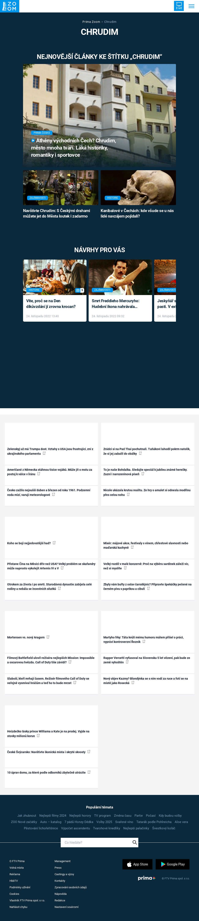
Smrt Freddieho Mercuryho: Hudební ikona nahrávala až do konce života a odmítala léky (117, 304)
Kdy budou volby (170, 816)
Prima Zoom (91, 21)
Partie (138, 816)
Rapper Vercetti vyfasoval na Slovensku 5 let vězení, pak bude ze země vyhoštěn (146, 660)
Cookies (14, 893)
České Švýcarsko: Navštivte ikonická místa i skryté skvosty (48, 752)
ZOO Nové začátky (24, 822)
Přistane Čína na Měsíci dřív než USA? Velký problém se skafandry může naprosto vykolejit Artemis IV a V (51, 566)
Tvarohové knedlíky (106, 828)
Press (58, 867)
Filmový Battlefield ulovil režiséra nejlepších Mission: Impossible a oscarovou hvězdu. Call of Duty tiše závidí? (51, 660)
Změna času (122, 816)
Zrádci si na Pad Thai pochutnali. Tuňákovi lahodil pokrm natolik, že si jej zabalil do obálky (146, 451)
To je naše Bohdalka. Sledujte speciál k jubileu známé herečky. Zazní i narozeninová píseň (145, 472)
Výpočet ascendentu (75, 828)
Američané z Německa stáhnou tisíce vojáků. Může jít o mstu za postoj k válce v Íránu (49, 472)
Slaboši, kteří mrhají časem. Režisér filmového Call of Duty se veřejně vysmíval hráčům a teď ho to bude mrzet (48, 681)
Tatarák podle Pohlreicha (154, 822)
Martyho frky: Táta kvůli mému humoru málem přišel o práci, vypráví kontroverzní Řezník (143, 639)
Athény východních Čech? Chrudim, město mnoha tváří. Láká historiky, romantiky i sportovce (73, 147)
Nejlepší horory (80, 816)
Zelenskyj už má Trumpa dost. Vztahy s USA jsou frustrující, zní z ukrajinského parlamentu (50, 451)
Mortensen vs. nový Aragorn (28, 637)
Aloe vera (181, 822)
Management (62, 861)
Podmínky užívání (20, 887)
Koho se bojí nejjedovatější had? (31, 543)
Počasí (151, 816)
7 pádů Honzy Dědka (79, 822)
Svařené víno (124, 822)
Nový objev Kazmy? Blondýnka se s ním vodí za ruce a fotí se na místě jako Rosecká (145, 681)
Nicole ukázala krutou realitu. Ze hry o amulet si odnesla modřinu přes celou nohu (147, 492)
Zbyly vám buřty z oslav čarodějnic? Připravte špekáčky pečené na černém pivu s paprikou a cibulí (147, 586)
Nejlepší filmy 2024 (52, 816)
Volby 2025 (104, 822)
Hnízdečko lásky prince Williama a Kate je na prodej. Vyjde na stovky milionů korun (48, 733)
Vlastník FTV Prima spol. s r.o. (27, 900)
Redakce (60, 900)
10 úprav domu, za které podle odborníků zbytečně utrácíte (49, 772)
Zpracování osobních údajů (71, 887)
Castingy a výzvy (64, 874)
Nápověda (61, 893)
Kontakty (60, 880)
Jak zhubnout (26, 816)
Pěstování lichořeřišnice (41, 828)
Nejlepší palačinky (136, 828)
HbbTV (14, 880)
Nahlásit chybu (18, 907)
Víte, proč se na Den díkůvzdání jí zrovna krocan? (50, 304)
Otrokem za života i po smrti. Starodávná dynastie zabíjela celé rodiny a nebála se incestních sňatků (49, 586)
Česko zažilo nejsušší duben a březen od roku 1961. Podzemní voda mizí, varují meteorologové (48, 492)
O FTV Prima (17, 861)
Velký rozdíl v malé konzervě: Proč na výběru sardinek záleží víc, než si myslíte (146, 566)
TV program (102, 816)
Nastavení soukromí (66, 907)
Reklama (15, 874)
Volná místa (17, 867)
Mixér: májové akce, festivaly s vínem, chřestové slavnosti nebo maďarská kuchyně (145, 545)
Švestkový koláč (163, 828)
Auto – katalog (50, 822)
